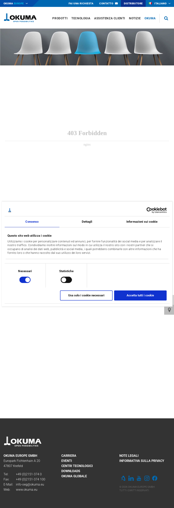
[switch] (63, 279)
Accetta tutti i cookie (140, 295)
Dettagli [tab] (87, 221)
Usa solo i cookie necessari (86, 295)
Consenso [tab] (32, 221)
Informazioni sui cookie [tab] (141, 221)
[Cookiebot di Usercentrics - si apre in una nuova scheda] (149, 210)
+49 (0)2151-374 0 (29, 474)
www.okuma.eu (26, 489)
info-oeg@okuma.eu (30, 484)
